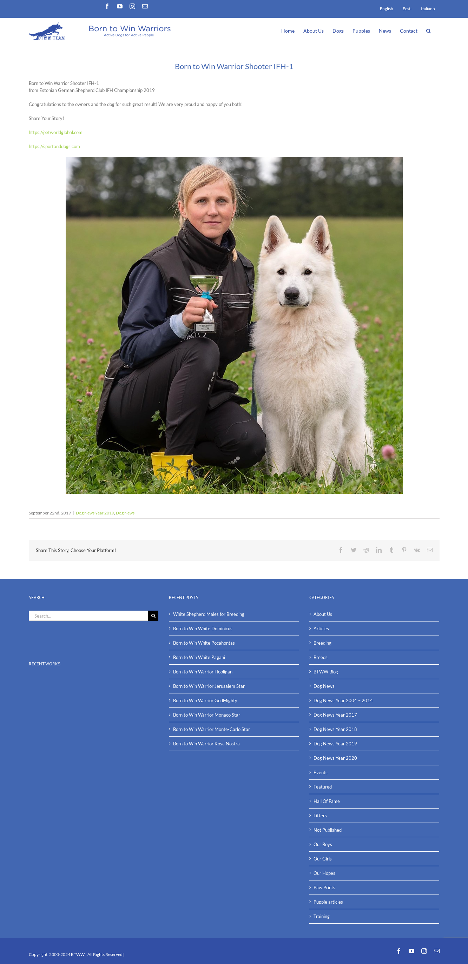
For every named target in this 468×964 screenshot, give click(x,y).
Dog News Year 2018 (335, 729)
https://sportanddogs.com (54, 146)
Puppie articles (328, 902)
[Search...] (89, 616)
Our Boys (323, 844)
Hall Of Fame (327, 801)
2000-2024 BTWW (67, 954)
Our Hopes (324, 873)
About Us (323, 614)
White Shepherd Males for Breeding (208, 614)
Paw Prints (324, 887)
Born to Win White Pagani (199, 657)
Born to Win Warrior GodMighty (205, 700)
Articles (321, 628)
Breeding (322, 643)
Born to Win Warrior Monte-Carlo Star (211, 729)
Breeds (321, 657)
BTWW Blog (326, 671)
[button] (428, 30)
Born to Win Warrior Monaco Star (206, 715)
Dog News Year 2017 (335, 715)
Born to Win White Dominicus (202, 628)
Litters (320, 815)
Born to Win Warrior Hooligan (202, 671)
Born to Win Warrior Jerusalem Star (209, 686)
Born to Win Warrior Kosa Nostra (206, 743)
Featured (323, 787)
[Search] (153, 616)
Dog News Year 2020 (335, 758)
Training (322, 916)
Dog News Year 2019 (95, 513)
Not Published (328, 830)
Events (321, 772)
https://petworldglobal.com (56, 132)
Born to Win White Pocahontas (204, 643)
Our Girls (323, 859)
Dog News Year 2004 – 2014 (343, 700)
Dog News (125, 513)
